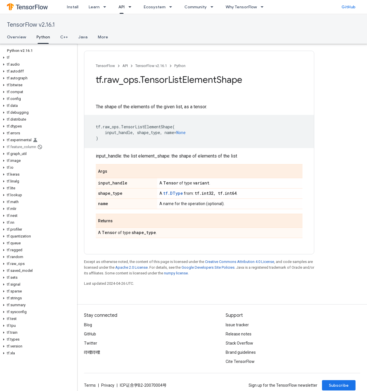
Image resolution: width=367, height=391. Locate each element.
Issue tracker (237, 325)
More (103, 37)
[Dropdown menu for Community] (213, 7)
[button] (37, 57)
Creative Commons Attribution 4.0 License (239, 262)
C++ (64, 37)
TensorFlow (105, 66)
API (125, 66)
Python (180, 66)
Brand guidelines (241, 352)
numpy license (176, 273)
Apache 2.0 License (131, 267)
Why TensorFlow (241, 6)
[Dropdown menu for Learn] (106, 7)
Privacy (107, 385)
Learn (94, 6)
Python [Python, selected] (43, 37)
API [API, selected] (121, 6)
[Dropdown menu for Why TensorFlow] (264, 7)
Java (82, 37)
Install (72, 6)
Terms (90, 385)
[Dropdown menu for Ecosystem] (172, 7)
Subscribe (339, 385)
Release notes (238, 334)
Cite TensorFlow (240, 361)
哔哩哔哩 (92, 352)
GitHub (348, 6)
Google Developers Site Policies (208, 267)
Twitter (90, 343)
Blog (88, 325)
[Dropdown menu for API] (131, 7)
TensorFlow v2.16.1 (31, 24)
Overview (16, 37)
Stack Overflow (239, 343)
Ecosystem (154, 6)
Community (195, 6)
